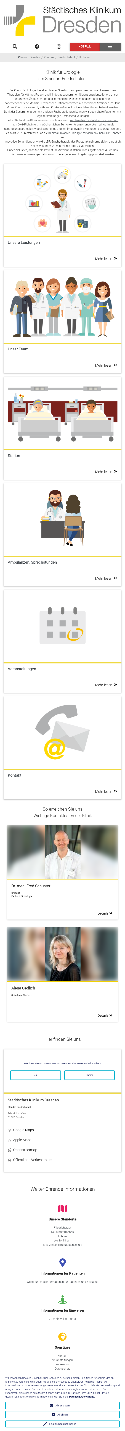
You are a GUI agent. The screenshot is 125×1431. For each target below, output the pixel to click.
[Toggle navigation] (110, 47)
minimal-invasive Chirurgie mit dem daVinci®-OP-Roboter (84, 133)
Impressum (62, 1364)
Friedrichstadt (62, 1227)
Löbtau (62, 1236)
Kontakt (62, 1356)
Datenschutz (62, 1368)
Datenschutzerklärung (81, 1396)
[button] (62, 1130)
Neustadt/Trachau (62, 1232)
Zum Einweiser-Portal (62, 1318)
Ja (35, 1075)
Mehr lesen (106, 259)
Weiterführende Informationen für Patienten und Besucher (62, 1281)
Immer (89, 1075)
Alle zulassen (62, 1405)
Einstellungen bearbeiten (62, 1423)
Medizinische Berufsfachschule (62, 1244)
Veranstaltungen (62, 1360)
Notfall (84, 46)
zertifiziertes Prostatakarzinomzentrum (94, 120)
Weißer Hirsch (62, 1240)
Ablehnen (62, 1414)
